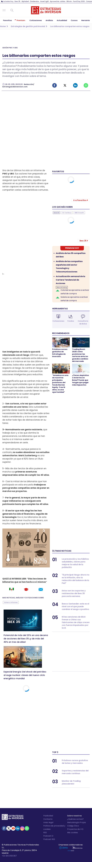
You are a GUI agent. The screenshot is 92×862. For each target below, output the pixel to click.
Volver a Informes (11, 602)
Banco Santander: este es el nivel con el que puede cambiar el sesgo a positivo (75, 606)
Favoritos (58, 171)
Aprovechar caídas (57, 1)
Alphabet (25, 1)
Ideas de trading (62, 287)
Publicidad (48, 815)
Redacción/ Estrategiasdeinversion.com (18, 85)
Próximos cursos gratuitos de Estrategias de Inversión (59, 353)
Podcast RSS (49, 839)
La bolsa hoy (8, 1)
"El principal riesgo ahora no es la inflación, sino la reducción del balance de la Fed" (75, 578)
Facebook (54, 85)
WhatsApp (27, 828)
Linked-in (75, 85)
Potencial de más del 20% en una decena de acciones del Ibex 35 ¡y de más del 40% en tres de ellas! (26, 638)
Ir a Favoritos (79, 200)
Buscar (12, 10)
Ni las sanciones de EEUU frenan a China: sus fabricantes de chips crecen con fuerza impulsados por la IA (75, 622)
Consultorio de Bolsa (83, 322)
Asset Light (44, 1)
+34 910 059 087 (9, 855)
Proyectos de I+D (75, 829)
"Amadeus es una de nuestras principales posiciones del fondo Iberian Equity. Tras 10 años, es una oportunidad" (60, 383)
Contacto (47, 819)
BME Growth (79, 213)
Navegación (4, 10)
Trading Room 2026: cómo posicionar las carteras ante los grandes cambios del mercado (80, 355)
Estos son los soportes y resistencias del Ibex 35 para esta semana (74, 593)
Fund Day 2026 (79, 1)
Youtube (13, 828)
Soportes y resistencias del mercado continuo (75, 772)
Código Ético (73, 825)
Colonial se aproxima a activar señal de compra (75, 292)
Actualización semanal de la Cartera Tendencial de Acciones (70, 280)
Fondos (70, 321)
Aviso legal (48, 822)
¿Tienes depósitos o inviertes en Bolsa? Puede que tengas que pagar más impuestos (80, 380)
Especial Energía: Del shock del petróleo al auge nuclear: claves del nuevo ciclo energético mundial (25, 675)
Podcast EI (48, 835)
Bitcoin (69, 1)
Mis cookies (72, 832)
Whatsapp (86, 85)
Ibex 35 (17, 1)
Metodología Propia (76, 822)
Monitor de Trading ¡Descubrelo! (71, 782)
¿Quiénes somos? (75, 819)
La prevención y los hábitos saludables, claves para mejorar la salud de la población (75, 563)
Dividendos (34, 1)
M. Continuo (67, 213)
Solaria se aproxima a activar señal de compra (74, 299)
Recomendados (60, 333)
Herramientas (60, 308)
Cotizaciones (58, 321)
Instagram (22, 828)
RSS (45, 832)
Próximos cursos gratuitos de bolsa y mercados (75, 761)
